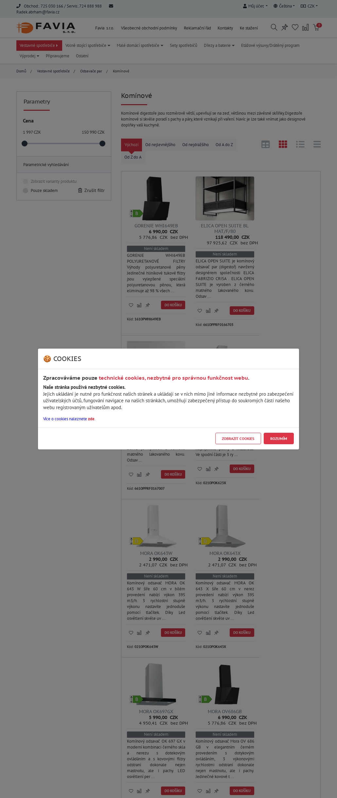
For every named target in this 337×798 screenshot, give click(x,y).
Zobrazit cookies (238, 438)
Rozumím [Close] (278, 438)
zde (91, 419)
